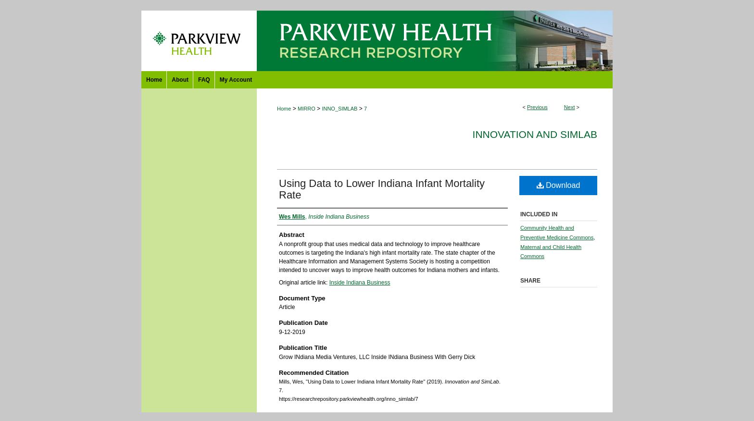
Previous (537, 107)
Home (284, 108)
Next (569, 107)
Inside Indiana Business (359, 282)
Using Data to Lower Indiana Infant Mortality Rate (382, 189)
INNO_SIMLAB (339, 108)
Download (558, 185)
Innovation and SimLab (535, 134)
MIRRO (306, 108)
